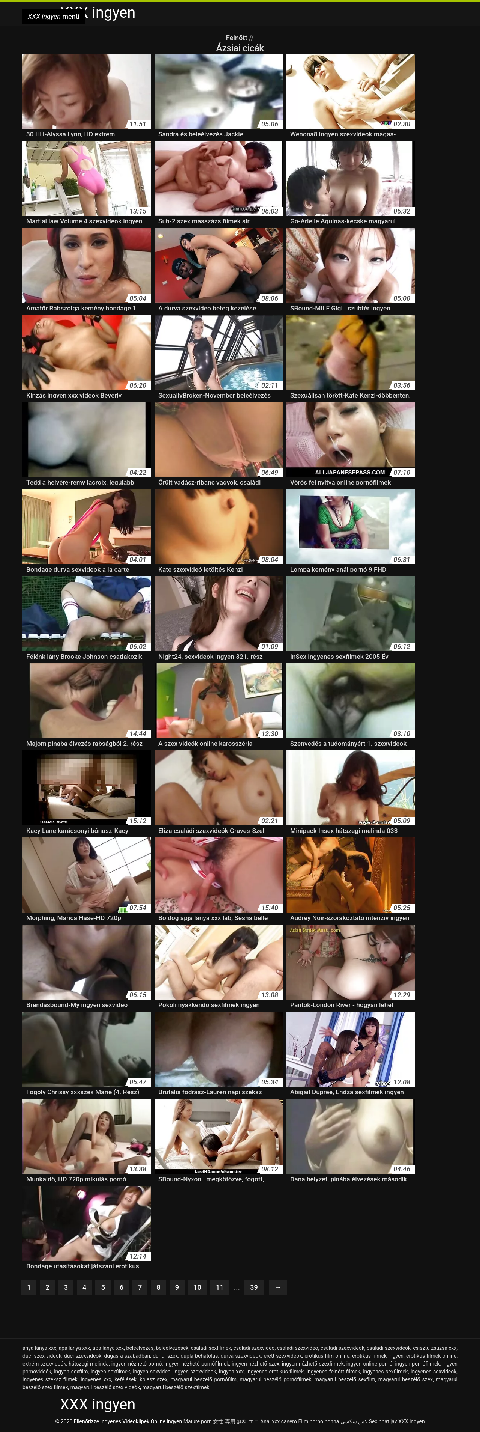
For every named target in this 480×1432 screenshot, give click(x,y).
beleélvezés (140, 1349)
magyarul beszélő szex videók (105, 1388)
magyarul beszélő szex (405, 1380)
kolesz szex (153, 1380)
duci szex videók (42, 1357)
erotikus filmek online (431, 1357)
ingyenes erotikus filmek (275, 1372)
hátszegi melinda (89, 1364)
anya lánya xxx (39, 1349)
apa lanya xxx (108, 1349)
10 (201, 1287)
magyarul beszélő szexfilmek (175, 1388)
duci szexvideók (83, 1357)
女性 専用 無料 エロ (236, 1422)
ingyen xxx (231, 1372)
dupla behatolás (199, 1357)
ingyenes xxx (96, 1380)
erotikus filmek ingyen (378, 1357)
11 (224, 1287)
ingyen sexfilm (71, 1372)
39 (259, 1287)
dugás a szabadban (127, 1357)
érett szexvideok (283, 1357)
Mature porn (197, 1422)
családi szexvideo (253, 1349)
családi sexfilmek (211, 1349)
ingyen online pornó (369, 1364)
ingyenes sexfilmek (385, 1372)
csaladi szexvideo (297, 1349)
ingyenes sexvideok (433, 1372)
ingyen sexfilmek (110, 1372)
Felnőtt (237, 37)
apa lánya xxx (74, 1349)
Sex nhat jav (383, 1422)
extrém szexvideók (44, 1364)
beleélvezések (172, 1349)
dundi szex (165, 1357)
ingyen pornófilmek (417, 1364)
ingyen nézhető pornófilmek (196, 1364)
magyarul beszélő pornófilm (204, 1380)
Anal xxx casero (278, 1422)
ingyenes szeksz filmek (50, 1380)
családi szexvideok (342, 1349)
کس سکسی (354, 1422)
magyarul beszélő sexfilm (345, 1380)
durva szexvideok (240, 1357)
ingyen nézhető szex (255, 1364)
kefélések (125, 1380)
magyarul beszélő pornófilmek (275, 1380)
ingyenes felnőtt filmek (333, 1372)
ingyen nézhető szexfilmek (313, 1364)
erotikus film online (327, 1357)
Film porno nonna (318, 1422)
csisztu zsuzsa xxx (434, 1349)
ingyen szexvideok (194, 1372)
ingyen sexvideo (151, 1372)
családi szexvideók (389, 1349)
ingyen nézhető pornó (136, 1364)
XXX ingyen (411, 1422)
